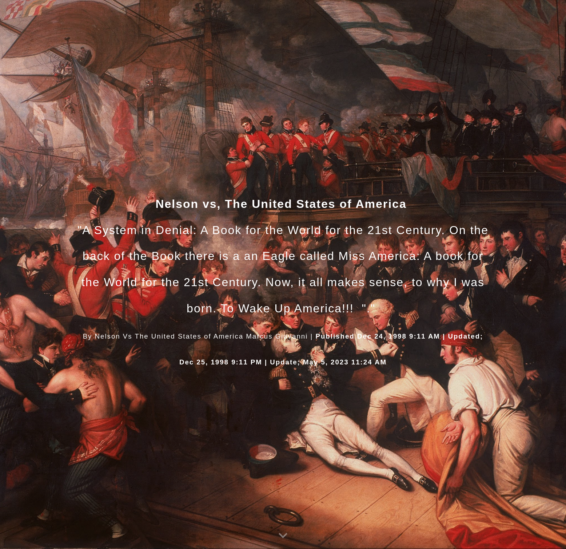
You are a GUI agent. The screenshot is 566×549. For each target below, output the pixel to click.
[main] (283, 274)
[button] (283, 536)
